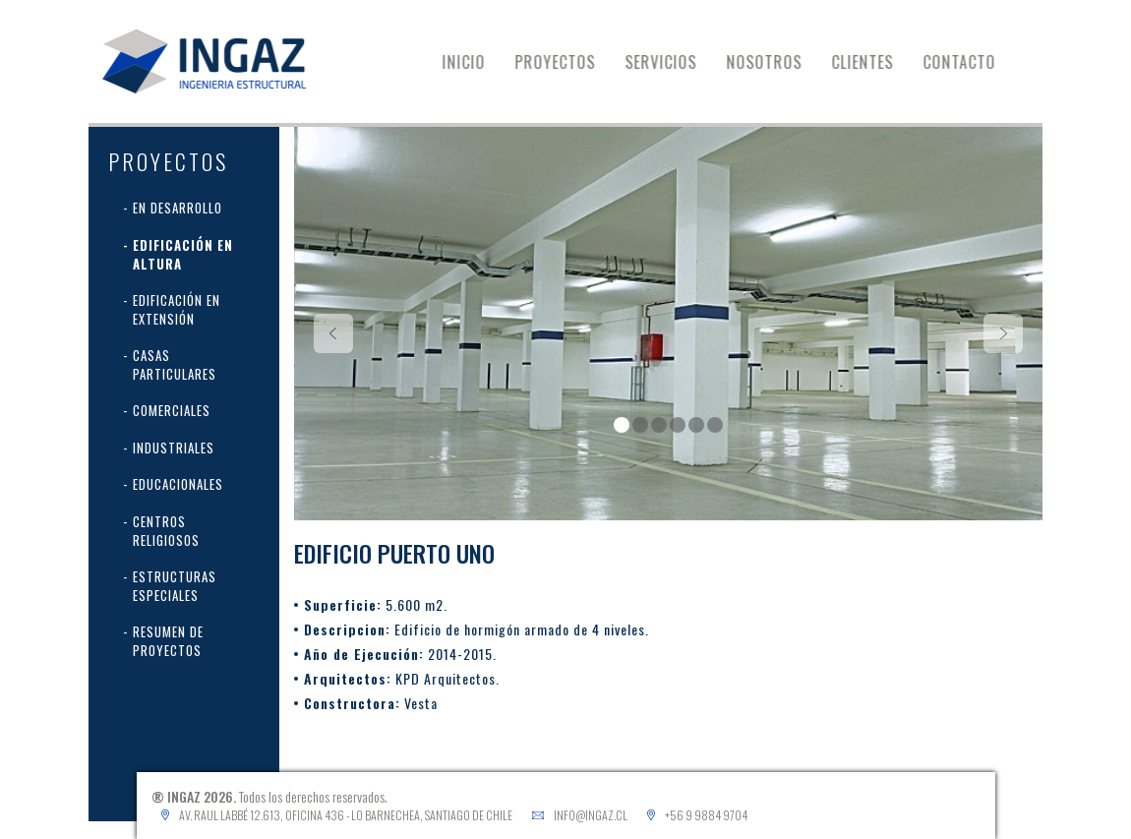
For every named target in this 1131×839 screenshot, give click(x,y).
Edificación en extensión (176, 309)
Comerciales (171, 410)
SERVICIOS (673, 62)
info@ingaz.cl (590, 815)
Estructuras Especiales (174, 586)
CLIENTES (875, 62)
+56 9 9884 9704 (706, 815)
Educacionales (178, 484)
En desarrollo (177, 207)
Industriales (173, 447)
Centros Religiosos (166, 530)
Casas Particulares (174, 364)
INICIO (476, 62)
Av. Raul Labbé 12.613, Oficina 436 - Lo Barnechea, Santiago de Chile (345, 815)
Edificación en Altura (183, 254)
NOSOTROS (776, 62)
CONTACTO (971, 62)
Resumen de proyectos (168, 641)
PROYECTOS (567, 62)
